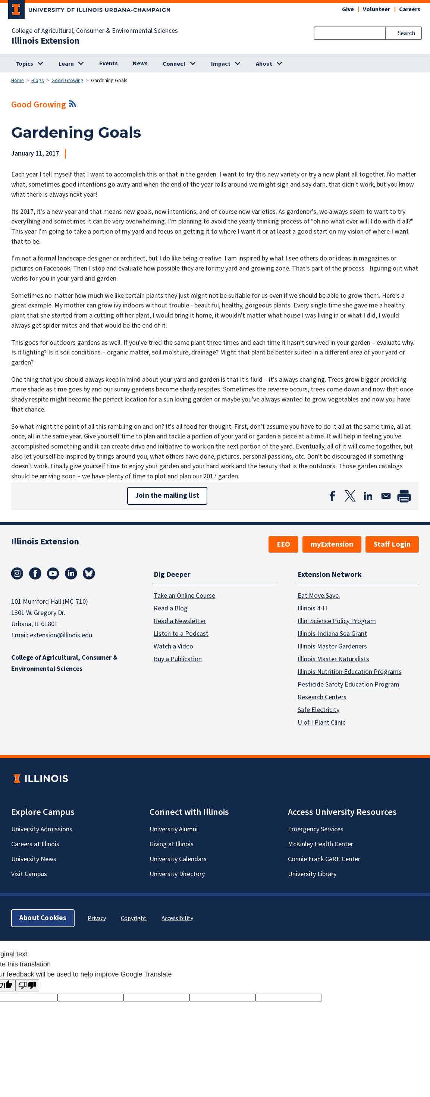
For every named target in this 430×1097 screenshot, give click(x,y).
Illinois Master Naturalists (333, 658)
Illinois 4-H (312, 608)
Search (406, 33)
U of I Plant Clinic (321, 722)
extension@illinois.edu (61, 635)
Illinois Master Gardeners (332, 646)
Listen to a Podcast (181, 633)
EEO (283, 544)
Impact (220, 64)
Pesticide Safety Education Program (348, 684)
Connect (174, 64)
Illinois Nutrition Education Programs (350, 671)
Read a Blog (171, 608)
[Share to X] (350, 495)
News (140, 63)
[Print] (403, 495)
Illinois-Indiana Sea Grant (332, 633)
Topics (24, 64)
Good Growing (67, 80)
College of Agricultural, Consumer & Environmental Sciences (95, 30)
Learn (66, 64)
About (264, 64)
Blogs (37, 80)
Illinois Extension (45, 41)
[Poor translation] (27, 985)
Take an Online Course (184, 595)
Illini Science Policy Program (337, 620)
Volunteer (376, 9)
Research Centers (322, 696)
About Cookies (42, 918)
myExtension (332, 544)
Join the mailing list (167, 496)
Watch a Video (173, 646)
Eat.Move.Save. (319, 595)
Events (108, 63)
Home (17, 80)
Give (348, 9)
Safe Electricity (318, 709)
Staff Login (392, 544)
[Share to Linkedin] (368, 495)
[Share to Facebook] (332, 495)
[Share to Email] (386, 495)
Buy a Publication (178, 658)
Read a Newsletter (180, 620)
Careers (409, 9)
